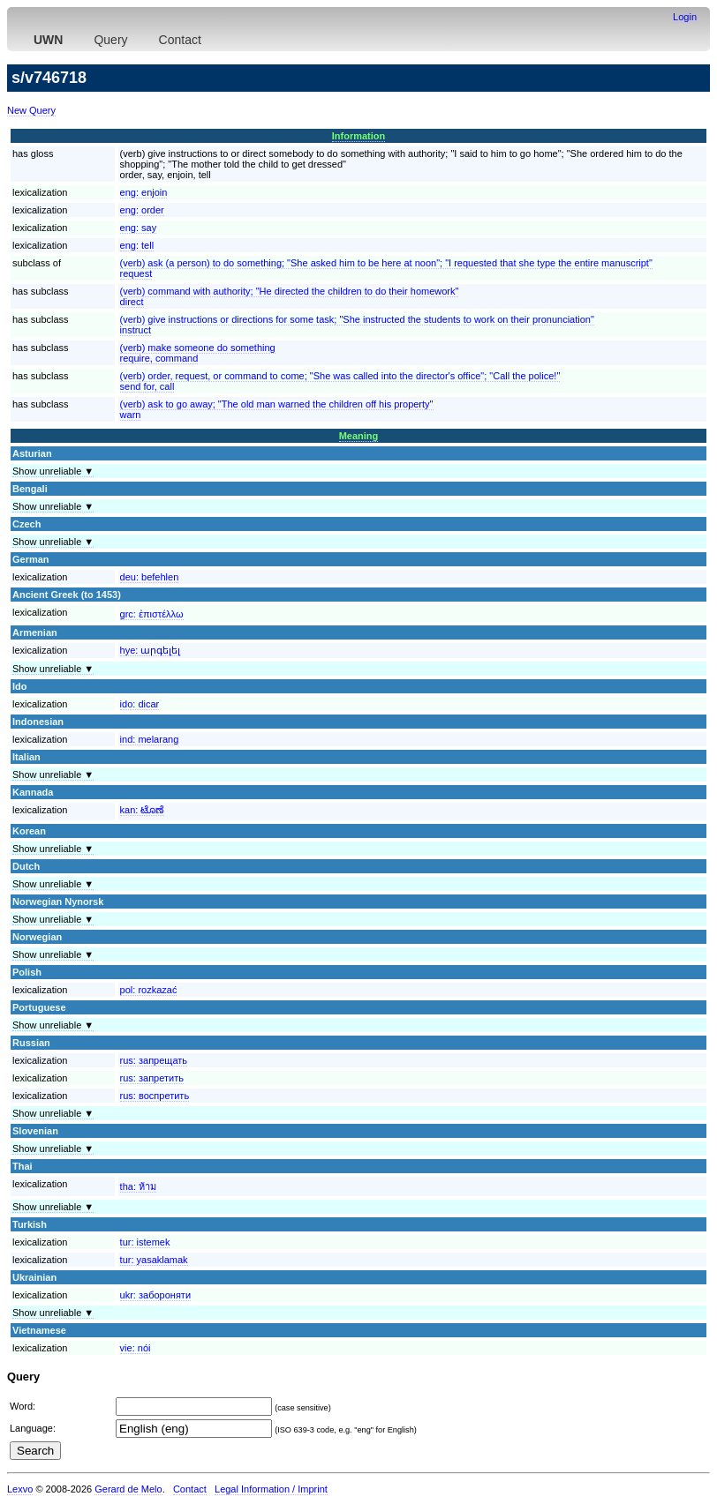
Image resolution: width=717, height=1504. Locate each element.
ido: (140, 704)
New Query (31, 110)
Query (110, 40)
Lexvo (20, 1489)
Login (685, 16)
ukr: (155, 1295)
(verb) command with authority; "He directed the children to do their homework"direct (289, 296)
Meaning (359, 435)
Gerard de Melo (128, 1489)
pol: (148, 989)
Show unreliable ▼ (53, 471)
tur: (145, 1242)
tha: (138, 1186)
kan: (142, 809)
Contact (180, 40)
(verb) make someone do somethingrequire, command (197, 352)
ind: (149, 739)
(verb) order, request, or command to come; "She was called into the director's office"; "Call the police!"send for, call (340, 381)
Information (359, 136)
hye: (150, 650)
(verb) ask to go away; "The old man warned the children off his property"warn (277, 409)
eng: (144, 192)
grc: (152, 614)
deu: (149, 577)
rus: (153, 1060)
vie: (135, 1348)
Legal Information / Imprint (271, 1489)
